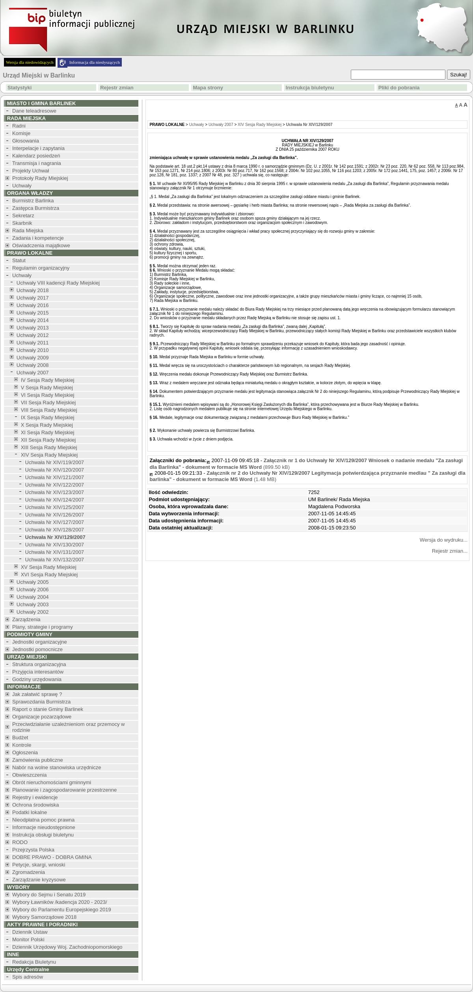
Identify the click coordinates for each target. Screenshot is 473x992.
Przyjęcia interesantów (37, 672)
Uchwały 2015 (33, 313)
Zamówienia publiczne (37, 760)
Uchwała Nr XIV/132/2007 (54, 560)
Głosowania (25, 141)
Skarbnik (22, 223)
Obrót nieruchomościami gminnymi (51, 782)
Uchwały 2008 (33, 365)
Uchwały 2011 (33, 343)
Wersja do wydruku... (443, 540)
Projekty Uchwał (30, 171)
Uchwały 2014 (33, 320)
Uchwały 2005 (33, 582)
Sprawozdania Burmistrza (41, 702)
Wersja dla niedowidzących (30, 62)
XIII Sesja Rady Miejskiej (49, 447)
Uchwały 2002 (33, 612)
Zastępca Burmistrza (35, 208)
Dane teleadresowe (34, 111)
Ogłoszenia (25, 752)
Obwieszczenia (29, 775)
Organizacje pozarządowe (41, 717)
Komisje (21, 133)
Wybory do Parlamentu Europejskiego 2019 (61, 909)
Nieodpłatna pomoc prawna (43, 820)
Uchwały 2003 (33, 604)
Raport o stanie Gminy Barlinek (47, 709)
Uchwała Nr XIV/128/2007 (54, 530)
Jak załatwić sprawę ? (37, 694)
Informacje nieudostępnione (43, 827)
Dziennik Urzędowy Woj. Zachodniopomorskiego (67, 947)
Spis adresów (27, 977)
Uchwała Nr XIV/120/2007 (54, 470)
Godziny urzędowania (36, 679)
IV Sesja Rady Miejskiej (47, 380)
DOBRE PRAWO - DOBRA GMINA (52, 857)
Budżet (20, 737)
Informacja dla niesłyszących (94, 62)
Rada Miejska (27, 230)
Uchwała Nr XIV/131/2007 (54, 552)
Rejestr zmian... (449, 551)
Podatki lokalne (29, 812)
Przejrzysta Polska (33, 850)
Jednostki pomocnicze (37, 649)
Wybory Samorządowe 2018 (44, 917)
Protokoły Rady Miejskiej (40, 178)
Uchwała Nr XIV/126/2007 (54, 515)
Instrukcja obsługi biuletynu (43, 835)
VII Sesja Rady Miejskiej (48, 402)
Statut (19, 260)
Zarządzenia (26, 619)
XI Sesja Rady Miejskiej (47, 432)
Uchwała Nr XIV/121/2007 (54, 477)
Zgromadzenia (28, 872)
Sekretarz (23, 215)
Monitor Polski (28, 939)
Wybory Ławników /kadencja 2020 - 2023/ (59, 902)
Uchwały (22, 186)
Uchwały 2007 (33, 373)
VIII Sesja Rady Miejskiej (49, 410)
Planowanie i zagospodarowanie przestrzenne (64, 790)
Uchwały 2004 (33, 597)
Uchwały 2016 (33, 305)
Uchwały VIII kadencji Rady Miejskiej (58, 283)
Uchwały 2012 (33, 335)
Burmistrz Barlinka (33, 201)
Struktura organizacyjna (39, 664)
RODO (20, 842)
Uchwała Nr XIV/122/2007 (54, 485)
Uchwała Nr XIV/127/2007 (54, 522)
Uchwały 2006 (33, 589)
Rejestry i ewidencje (35, 797)
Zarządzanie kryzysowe (39, 880)
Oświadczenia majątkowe (41, 245)
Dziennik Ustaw (30, 932)
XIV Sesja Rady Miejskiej (49, 455)
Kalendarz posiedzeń (36, 156)
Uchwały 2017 (33, 298)
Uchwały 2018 (33, 290)
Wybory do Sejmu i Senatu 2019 (49, 895)
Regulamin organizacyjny (40, 268)
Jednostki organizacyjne (39, 642)
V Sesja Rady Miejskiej (47, 388)
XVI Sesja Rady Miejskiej (49, 574)
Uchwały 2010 (33, 350)
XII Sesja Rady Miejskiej (48, 440)
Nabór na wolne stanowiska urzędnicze (56, 767)
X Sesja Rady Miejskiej (47, 425)
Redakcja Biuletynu (34, 962)
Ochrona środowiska (35, 805)
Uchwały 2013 (33, 328)
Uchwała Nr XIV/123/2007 (54, 492)
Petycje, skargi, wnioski (38, 865)
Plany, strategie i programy (42, 627)
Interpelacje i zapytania (38, 148)
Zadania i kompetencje (38, 238)
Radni (19, 126)
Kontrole (21, 745)
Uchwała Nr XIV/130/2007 (54, 545)
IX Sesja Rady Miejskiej (47, 417)
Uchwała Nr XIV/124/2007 (54, 500)
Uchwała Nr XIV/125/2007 (54, 507)
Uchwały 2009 (33, 358)
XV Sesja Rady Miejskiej (48, 567)
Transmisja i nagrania (36, 163)
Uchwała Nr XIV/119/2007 (54, 462)
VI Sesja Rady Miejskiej (47, 395)
